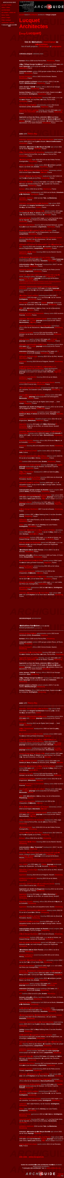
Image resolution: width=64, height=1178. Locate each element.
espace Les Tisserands (27, 571)
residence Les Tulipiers (27, 419)
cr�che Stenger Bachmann (28, 509)
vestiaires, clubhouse (26, 198)
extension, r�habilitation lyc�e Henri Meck (34, 593)
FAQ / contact (6, 20)
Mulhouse (57, 334)
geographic (56, 46)
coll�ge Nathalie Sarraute (28, 412)
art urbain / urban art (8, 12)
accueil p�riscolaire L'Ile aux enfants (32, 395)
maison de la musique (26, 165)
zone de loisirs (24, 339)
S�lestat (44, 172)
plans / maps (6, 17)
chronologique (49, 42)
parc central (23, 302)
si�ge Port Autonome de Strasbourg (31, 152)
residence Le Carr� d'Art (27, 377)
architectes (33, 15)
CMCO (21, 525)
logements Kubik (25, 218)
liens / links (5, 15)
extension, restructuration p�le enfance (33, 456)
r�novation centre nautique (28, 295)
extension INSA (24, 537)
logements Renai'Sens (26, 225)
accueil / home (6, 5)
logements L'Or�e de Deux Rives (30, 97)
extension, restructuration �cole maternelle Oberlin (36, 382)
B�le (43, 498)
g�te (21, 308)
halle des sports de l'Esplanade (29, 542)
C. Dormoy (38, 532)
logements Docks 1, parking (28, 110)
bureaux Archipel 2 (25, 76)
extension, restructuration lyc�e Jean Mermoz (35, 495)
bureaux (22, 189)
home (26, 15)
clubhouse (22, 519)
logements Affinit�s (26, 182)
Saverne (30, 310)
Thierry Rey (32, 134)
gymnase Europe (25, 587)
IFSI (20, 461)
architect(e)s (6, 10)
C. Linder (33, 320)
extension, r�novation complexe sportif (32, 318)
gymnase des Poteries (26, 582)
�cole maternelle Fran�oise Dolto (31, 560)
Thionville (37, 148)
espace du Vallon (25, 192)
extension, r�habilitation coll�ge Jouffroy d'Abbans (37, 530)
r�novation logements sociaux (29, 388)
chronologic (44, 46)
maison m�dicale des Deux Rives (30, 176)
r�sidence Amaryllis (41, 237)
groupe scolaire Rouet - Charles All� (31, 211)
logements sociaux (55, 237)
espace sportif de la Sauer (28, 451)
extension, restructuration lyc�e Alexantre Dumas (36, 139)
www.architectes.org (54, 1168)
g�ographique (41, 44)
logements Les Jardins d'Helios (30, 465)
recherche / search (8, 22)
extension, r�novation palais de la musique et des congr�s (39, 275)
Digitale (21, 121)
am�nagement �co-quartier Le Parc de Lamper (35, 230)
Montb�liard (33, 534)
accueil (21, 15)
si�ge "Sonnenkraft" (26, 472)
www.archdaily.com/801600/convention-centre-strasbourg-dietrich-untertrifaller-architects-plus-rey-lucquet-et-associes (40, 282)
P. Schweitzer (46, 259)
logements (22, 361)
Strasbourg (50, 60)
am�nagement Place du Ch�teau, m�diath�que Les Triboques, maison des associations (37, 367)
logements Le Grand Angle (28, 356)
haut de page (60, 1174)
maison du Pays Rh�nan (27, 105)
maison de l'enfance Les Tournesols (31, 313)
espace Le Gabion (25, 502)
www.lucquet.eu (36, 1157)
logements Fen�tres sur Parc (29, 482)
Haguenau (44, 107)
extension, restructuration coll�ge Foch (33, 344)
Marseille (48, 214)
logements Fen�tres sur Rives (29, 477)
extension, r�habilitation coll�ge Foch (32, 577)
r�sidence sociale (25, 159)
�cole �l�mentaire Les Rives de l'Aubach (34, 170)
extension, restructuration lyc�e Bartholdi (33, 203)
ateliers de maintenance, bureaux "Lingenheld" (35, 326)
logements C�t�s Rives (27, 252)
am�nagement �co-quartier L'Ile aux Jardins (34, 257)
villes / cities (6, 7)
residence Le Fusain (26, 332)
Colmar (38, 207)
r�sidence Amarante (26, 237)
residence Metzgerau (26, 566)
